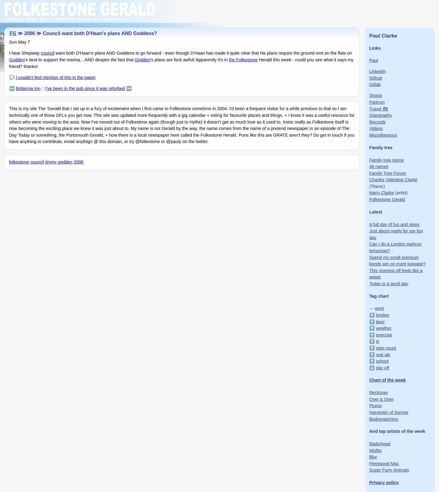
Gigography (380, 115)
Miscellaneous (383, 135)
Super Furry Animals (389, 470)
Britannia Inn (28, 88)
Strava (375, 95)
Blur (373, 456)
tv (377, 341)
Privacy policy (384, 482)
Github (375, 78)
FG (13, 33)
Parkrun (376, 102)
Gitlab (375, 84)
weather (383, 328)
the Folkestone (243, 59)
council (48, 53)
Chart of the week (387, 380)
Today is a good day (388, 283)
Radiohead (380, 443)
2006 (79, 162)
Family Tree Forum (387, 173)
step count (386, 348)
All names (378, 166)
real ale (383, 354)
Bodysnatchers (383, 419)
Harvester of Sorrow (388, 412)
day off (382, 367)
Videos (376, 128)
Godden (17, 59)
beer (380, 321)
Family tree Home (386, 160)
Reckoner (378, 392)
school (382, 361)
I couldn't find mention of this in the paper (56, 77)
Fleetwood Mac (384, 463)
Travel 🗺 (378, 108)
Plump (375, 405)
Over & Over (381, 399)
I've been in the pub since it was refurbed (85, 88)
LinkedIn (377, 71)
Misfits (375, 450)
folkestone (19, 162)
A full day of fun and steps (394, 224)
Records (377, 122)
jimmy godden (59, 162)
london (382, 315)
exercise (384, 334)
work (379, 308)
